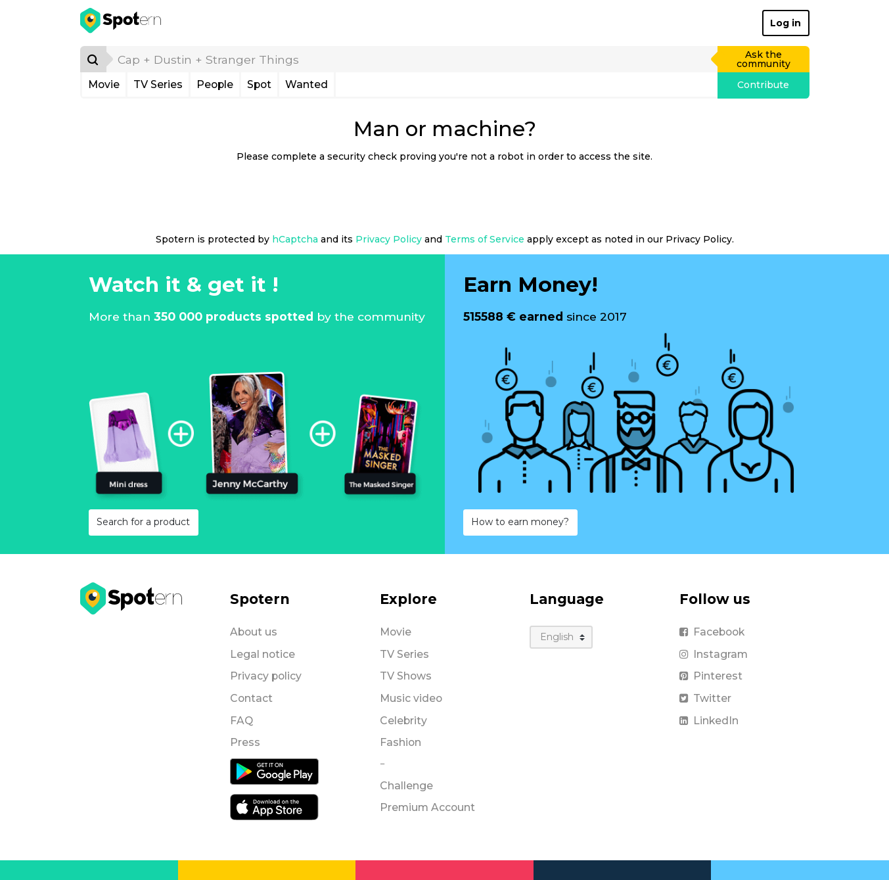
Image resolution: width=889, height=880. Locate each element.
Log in (785, 23)
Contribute (763, 85)
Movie (104, 84)
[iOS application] (274, 806)
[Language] (561, 637)
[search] (412, 59)
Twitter (705, 698)
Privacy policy (266, 676)
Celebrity (403, 720)
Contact (251, 698)
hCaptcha (295, 239)
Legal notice (262, 654)
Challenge (406, 785)
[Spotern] (122, 23)
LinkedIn (709, 720)
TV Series (158, 84)
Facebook (711, 632)
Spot (259, 84)
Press (245, 742)
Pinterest (710, 676)
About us (253, 632)
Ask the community (763, 59)
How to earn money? (520, 522)
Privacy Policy (388, 239)
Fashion (400, 742)
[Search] (93, 59)
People (214, 84)
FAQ (241, 720)
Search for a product (143, 522)
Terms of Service (484, 239)
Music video (411, 698)
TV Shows (406, 676)
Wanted (306, 84)
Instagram (713, 654)
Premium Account (427, 807)
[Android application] (274, 771)
